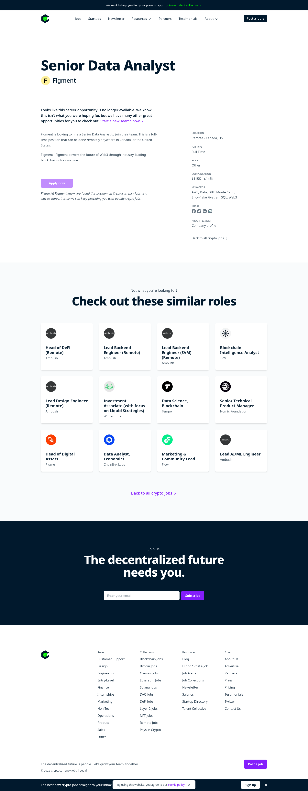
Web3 (233, 197)
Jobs (78, 18)
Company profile (204, 225)
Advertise (231, 666)
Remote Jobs (149, 723)
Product (103, 723)
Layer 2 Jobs (149, 708)
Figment (64, 80)
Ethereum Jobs (150, 680)
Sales (101, 730)
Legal (83, 770)
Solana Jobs (148, 687)
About (211, 18)
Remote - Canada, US (207, 138)
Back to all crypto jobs (210, 238)
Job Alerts (189, 673)
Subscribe (192, 595)
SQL (224, 197)
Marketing (105, 701)
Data (203, 192)
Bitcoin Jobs (148, 666)
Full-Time (198, 152)
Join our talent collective (184, 5)
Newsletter (116, 18)
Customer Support (111, 659)
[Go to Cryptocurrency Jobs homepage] (69, 654)
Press (229, 680)
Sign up (250, 785)
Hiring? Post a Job (195, 666)
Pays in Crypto (150, 730)
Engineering (106, 673)
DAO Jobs (146, 694)
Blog (185, 659)
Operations (105, 715)
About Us (231, 659)
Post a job (256, 18)
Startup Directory (195, 701)
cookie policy (176, 784)
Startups (94, 18)
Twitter (230, 701)
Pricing (230, 687)
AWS (195, 192)
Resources (142, 18)
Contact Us (233, 708)
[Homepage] (45, 18)
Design (102, 666)
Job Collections (193, 680)
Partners (165, 18)
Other (196, 165)
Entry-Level (105, 680)
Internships (105, 694)
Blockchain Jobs (151, 659)
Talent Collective (194, 708)
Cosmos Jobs (149, 673)
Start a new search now (122, 121)
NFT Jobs (146, 715)
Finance (103, 687)
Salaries (188, 694)
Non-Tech (104, 708)
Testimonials (188, 18)
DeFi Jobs (146, 701)
